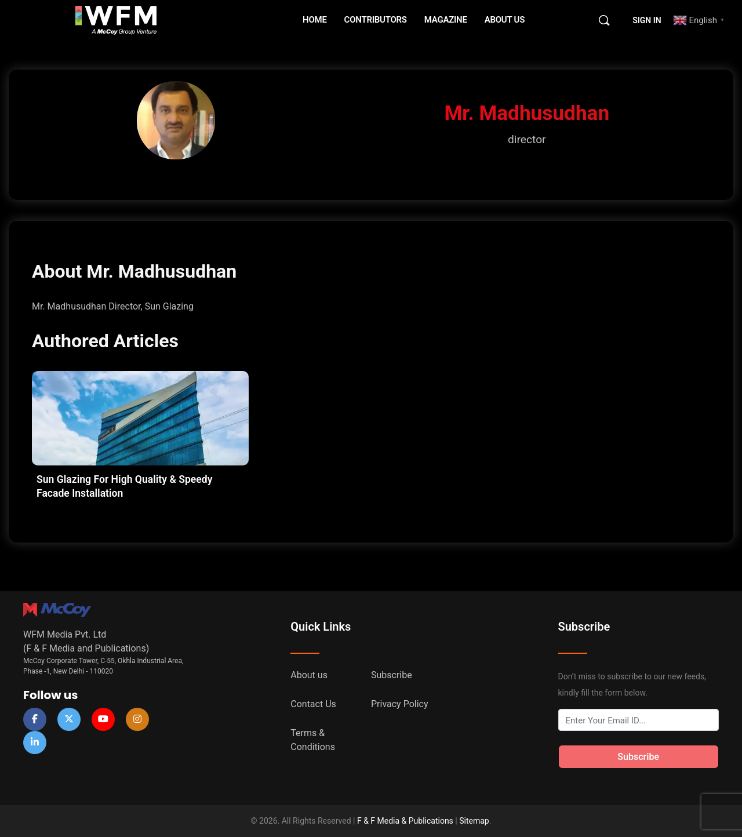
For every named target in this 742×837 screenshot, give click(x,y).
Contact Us (313, 703)
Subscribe (391, 674)
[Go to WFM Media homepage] (115, 19)
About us (309, 674)
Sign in (646, 20)
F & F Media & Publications (405, 820)
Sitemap (474, 820)
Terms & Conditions (312, 739)
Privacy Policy (399, 703)
